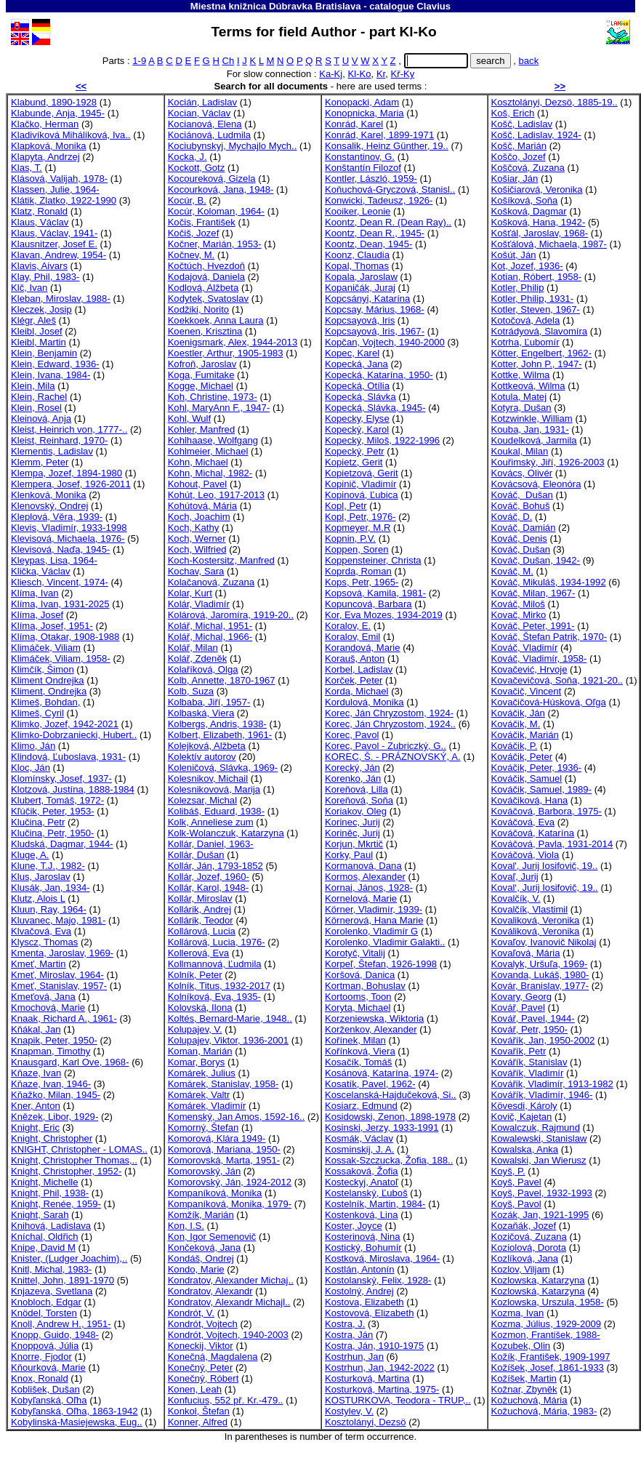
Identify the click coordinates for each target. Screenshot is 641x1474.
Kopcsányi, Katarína (367, 298)
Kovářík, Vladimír (527, 1073)
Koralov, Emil (352, 636)
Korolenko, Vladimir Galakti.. (385, 942)
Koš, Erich (513, 113)
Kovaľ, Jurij (515, 876)
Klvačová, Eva (41, 931)
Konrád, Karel (354, 124)
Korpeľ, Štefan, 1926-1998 (381, 963)
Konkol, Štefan (199, 1411)
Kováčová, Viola (525, 854)
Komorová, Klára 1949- (217, 1138)
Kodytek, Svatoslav (208, 298)
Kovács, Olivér (522, 473)
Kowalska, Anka (525, 1149)
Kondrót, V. (191, 1312)
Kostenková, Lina (361, 1214)
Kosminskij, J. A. (359, 1149)
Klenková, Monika (48, 494)
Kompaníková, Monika (215, 1192)
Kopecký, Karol (357, 429)
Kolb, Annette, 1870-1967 (221, 680)
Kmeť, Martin (38, 963)
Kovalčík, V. (516, 898)
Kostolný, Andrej (359, 1291)
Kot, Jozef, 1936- (527, 265)
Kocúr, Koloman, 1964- (216, 211)
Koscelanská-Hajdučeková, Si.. (390, 1094)
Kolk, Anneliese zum (211, 822)
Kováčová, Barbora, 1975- (546, 811)
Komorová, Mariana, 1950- (224, 1149)
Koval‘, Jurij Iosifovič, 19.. (544, 887)
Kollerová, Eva (199, 953)
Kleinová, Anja (41, 418)
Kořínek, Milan (355, 1040)
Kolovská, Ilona (200, 1007)
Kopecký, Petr (354, 451)
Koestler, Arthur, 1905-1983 (225, 353)
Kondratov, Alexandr (210, 1291)
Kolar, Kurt (190, 593)
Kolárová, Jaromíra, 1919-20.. (231, 614)
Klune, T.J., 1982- (48, 865)
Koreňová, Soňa (359, 800)
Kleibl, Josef (37, 331)
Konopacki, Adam (362, 102)
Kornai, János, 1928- (369, 887)
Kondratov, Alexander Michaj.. (231, 1280)
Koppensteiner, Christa (373, 560)
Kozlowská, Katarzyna (538, 1291)
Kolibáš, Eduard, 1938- (216, 811)
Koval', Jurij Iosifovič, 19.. (544, 865)
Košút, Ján (513, 254)
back (529, 60)
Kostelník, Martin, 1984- (375, 1203)
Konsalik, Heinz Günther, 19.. (386, 145)
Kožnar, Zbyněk (524, 1389)
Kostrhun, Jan (354, 1356)
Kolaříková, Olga (203, 669)
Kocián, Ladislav (202, 102)
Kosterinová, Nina (362, 1236)
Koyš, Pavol (516, 1203)
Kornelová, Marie (361, 898)
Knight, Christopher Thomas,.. (74, 1160)
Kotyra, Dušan (521, 407)
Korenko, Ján (353, 778)
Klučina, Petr (38, 822)
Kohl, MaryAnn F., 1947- (219, 407)
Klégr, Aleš (33, 320)
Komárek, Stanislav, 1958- (223, 1083)
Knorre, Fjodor (41, 1356)
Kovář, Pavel (518, 1007)
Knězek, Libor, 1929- (54, 1116)
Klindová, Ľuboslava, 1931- (68, 756)
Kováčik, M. (516, 723)
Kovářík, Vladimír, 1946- (542, 1094)
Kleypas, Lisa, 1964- (54, 560)
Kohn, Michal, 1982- (210, 473)
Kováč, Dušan (522, 494)
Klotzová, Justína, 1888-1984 (72, 789)
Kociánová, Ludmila (209, 134)
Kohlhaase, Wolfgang (213, 440)
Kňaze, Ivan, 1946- (51, 1083)
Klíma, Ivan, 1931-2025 (60, 603)
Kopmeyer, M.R (357, 527)
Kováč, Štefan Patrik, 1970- (549, 636)
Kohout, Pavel (197, 483)
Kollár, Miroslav (200, 898)
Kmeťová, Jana (43, 996)
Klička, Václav (40, 571)
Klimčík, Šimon (42, 669)
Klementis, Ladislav (52, 451)
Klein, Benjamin (44, 353)
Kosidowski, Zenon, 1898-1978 (390, 1116)
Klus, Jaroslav (40, 876)
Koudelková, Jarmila (534, 440)
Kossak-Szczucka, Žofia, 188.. (389, 1160)
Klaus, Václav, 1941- (54, 233)
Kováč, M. (512, 571)
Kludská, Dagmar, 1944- (62, 843)
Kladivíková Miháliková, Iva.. (71, 134)
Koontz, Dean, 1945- (368, 244)
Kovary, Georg (521, 996)
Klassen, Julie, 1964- (55, 189)
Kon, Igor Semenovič (212, 1236)
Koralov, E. (348, 625)
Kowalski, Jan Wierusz (538, 1160)
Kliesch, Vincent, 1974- (59, 582)
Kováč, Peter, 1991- (533, 625)
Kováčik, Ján (518, 713)
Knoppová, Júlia (44, 1345)
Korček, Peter (353, 680)
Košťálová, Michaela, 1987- (549, 244)
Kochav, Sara (196, 571)
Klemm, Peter (39, 462)
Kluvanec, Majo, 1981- (58, 920)
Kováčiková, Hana (529, 800)
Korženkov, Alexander (371, 1029)
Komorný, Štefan (203, 1127)
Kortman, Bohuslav (365, 985)
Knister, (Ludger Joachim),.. (69, 1258)
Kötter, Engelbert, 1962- (541, 353)
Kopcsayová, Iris (360, 320)
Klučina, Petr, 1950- (52, 833)
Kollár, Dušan (196, 854)
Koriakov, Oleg (356, 811)
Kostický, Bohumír (363, 1247)
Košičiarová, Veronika (537, 189)
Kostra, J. (345, 1323)
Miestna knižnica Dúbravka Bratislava (275, 6)
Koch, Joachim (199, 516)
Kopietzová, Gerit (361, 473)
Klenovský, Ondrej (49, 505)
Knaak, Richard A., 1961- (64, 1018)
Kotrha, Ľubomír (525, 342)
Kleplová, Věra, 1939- (56, 516)
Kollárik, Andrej (199, 909)
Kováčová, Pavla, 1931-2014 (552, 843)
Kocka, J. (187, 156)
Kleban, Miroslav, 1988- (60, 298)
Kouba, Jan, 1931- (530, 429)
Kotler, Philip (517, 287)
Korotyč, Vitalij (355, 953)
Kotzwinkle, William (532, 418)
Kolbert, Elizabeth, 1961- (220, 734)
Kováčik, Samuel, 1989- (541, 789)
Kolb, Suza (191, 691)
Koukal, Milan (520, 451)
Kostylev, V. (349, 1411)
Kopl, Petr (346, 505)
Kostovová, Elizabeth (369, 1312)
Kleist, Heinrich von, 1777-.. (69, 429)
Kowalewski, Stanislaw (539, 1138)
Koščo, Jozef (518, 156)
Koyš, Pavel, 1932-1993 (541, 1192)
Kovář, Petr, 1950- (529, 1029)
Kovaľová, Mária (525, 953)
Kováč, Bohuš (520, 505)
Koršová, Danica (360, 974)
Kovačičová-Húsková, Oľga (548, 702)
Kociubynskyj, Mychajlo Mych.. (232, 145)
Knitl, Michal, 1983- (51, 1269)
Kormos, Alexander (365, 876)
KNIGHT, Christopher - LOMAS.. (79, 1149)
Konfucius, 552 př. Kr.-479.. (225, 1400)
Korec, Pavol (352, 734)
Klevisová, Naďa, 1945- (60, 549)
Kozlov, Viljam (520, 1269)
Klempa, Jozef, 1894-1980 (66, 473)
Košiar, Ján (515, 178)
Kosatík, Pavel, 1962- (370, 1083)
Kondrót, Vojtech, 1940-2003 (228, 1334)
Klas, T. (26, 167)
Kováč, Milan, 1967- (533, 593)
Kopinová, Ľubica (361, 494)
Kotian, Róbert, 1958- (536, 276)
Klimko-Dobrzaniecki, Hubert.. (74, 734)
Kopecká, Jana (356, 364)
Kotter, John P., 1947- (536, 364)
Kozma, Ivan (517, 1312)
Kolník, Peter (195, 974)
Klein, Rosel (36, 407)
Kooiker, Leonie (357, 211)
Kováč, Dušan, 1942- (535, 560)
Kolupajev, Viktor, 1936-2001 (228, 1040)
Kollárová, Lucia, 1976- (216, 942)
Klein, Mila (33, 385)
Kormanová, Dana (363, 865)
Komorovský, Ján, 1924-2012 (230, 1182)
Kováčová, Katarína (532, 833)
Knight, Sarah (39, 1214)
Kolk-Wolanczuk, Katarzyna (226, 833)
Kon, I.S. (186, 1225)
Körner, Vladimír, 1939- (373, 909)
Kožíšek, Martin (524, 1378)
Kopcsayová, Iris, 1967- (374, 331)
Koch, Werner (197, 538)
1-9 (139, 60)
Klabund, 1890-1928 (54, 102)
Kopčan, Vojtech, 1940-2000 (385, 342)
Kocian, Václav (199, 113)
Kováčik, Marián (525, 734)
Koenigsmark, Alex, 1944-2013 (233, 342)
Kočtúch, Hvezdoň (206, 265)
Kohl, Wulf (189, 418)
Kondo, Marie (196, 1269)
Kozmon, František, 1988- (545, 1334)
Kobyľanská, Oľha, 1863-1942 (74, 1411)
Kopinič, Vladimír (360, 483)
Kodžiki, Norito (199, 309)
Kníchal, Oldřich (44, 1236)
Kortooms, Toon (358, 996)
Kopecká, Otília (357, 385)
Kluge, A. (30, 854)
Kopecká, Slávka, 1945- (375, 407)
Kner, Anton (35, 1105)
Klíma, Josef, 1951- (52, 625)
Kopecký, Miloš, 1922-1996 (382, 440)
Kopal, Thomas (357, 265)
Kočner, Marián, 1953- (215, 244)
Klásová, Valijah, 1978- (59, 178)
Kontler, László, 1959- (371, 178)
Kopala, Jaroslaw (361, 276)
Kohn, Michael (198, 462)
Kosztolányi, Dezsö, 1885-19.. (554, 102)
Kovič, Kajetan (521, 1116)
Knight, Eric (35, 1127)
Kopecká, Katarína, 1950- (379, 374)
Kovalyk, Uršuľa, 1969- (539, 963)
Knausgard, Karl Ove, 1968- (70, 1062)
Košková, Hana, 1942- (538, 222)
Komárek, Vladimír (207, 1105)
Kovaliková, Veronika (535, 920)
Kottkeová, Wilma (528, 385)
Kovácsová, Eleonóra (536, 483)
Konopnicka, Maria (364, 113)
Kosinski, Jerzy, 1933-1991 (381, 1127)
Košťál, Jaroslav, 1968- (540, 233)
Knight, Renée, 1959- (56, 1203)
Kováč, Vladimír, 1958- (539, 658)
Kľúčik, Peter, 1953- (52, 811)
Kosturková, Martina (367, 1378)
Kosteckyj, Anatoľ (361, 1182)
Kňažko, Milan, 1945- (55, 1094)
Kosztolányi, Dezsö (365, 1422)
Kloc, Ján (30, 767)
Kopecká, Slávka (360, 396)
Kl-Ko (359, 73)
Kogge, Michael (200, 385)
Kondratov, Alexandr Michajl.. (229, 1302)
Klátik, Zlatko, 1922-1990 (63, 200)
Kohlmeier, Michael (208, 451)
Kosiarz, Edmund (361, 1105)
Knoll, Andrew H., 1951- (61, 1323)
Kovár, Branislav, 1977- (540, 985)
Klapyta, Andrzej (45, 156)
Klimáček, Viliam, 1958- (60, 658)
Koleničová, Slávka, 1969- (223, 767)
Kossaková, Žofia (361, 1171)
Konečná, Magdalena (213, 1356)
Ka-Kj (330, 73)
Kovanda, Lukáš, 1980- (540, 974)
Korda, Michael (356, 691)
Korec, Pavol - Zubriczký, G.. (385, 745)
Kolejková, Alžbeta (207, 745)
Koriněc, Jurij (352, 833)
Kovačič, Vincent (526, 691)
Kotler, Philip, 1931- (532, 298)
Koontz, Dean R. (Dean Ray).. (388, 222)
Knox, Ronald (39, 1378)
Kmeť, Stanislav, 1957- (59, 985)
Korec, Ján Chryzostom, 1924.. (390, 723)
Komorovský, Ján (204, 1171)
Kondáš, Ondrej (201, 1258)
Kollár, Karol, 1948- (208, 887)
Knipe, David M (43, 1247)
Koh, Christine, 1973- (212, 396)
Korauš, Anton (354, 658)
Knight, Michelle (44, 1182)
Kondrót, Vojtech (203, 1323)
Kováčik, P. (514, 745)
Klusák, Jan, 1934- (50, 887)
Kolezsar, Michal (202, 800)
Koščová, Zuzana (528, 167)
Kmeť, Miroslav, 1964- (57, 974)
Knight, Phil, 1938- (50, 1192)
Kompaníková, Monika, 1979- (230, 1203)
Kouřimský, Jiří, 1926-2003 (548, 462)
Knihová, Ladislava (51, 1225)
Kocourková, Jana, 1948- (221, 189)
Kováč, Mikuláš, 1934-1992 (548, 582)
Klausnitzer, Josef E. (54, 244)
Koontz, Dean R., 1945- (374, 233)
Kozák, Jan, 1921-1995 (540, 1214)
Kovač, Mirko (519, 614)
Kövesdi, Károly (524, 1105)
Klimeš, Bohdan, (45, 702)
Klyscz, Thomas (44, 942)
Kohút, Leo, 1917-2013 (216, 494)
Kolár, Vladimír (199, 603)
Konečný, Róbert (203, 1378)
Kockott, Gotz (196, 167)
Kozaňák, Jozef (524, 1225)
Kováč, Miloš (518, 603)
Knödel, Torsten (44, 1312)
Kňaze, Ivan (36, 1073)
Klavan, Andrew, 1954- (58, 254)
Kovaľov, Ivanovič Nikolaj (544, 942)
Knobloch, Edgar (46, 1302)
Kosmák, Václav (359, 1138)
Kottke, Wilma (520, 374)
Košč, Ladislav (522, 124)
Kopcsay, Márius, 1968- (374, 309)
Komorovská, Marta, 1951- (224, 1160)
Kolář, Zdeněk (197, 658)
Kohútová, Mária (202, 505)
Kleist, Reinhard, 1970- (59, 440)
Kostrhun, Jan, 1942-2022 (380, 1367)
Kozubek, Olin (521, 1345)
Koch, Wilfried (197, 549)
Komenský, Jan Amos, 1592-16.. (236, 1116)
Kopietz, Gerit (353, 462)
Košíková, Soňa (524, 200)
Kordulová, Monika (364, 702)
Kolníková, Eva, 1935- (214, 996)
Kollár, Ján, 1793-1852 (215, 865)
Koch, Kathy (193, 527)
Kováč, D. (512, 516)
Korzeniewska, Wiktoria (374, 1018)
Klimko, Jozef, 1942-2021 (64, 723)
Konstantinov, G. (360, 156)
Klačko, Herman (44, 124)
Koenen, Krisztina (205, 331)
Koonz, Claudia (357, 254)
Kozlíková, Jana (525, 1258)
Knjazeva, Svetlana (51, 1291)
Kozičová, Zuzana (529, 1236)
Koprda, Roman (358, 571)
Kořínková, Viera (360, 1051)
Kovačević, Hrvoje (529, 669)
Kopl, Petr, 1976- (360, 516)
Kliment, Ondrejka (48, 691)
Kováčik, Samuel (527, 778)
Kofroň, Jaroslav (202, 364)
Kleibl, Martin (38, 342)
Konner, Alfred (197, 1422)
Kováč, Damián (523, 527)
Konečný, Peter (200, 1367)
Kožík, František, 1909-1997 (550, 1356)
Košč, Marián (519, 145)
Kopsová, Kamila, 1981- (375, 593)
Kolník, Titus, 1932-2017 (219, 985)
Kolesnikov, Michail (208, 778)
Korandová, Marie (362, 647)
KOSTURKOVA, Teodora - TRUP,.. (398, 1400)
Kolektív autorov (202, 756)
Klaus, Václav (39, 222)
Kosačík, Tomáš (358, 1062)
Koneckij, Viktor (200, 1345)
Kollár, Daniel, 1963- (211, 843)
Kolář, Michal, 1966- (210, 636)
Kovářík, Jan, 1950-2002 (543, 1040)
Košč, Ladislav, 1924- (536, 134)
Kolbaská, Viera (201, 713)
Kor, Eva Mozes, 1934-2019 (384, 614)
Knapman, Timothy (50, 1051)
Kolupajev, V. (195, 1029)
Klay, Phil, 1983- (45, 276)
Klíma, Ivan (35, 593)
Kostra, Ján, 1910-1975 (374, 1345)
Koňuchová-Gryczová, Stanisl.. (390, 189)
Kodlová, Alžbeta (203, 287)
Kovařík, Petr (519, 1051)
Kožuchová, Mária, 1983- (544, 1411)
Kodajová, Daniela (206, 276)
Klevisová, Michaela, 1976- (68, 538)
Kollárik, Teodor (200, 920)
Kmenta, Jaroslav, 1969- (62, 953)
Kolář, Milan (193, 647)
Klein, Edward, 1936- (55, 364)
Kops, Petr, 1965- (361, 582)
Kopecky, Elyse (357, 418)
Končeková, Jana (204, 1247)
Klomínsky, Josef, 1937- (61, 778)
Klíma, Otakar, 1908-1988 (65, 636)
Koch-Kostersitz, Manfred (221, 560)
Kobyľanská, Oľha (49, 1400)
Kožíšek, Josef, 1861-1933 (547, 1367)
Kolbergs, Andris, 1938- (217, 723)
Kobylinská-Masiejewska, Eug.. (76, 1422)
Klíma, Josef (37, 614)
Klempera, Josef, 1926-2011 (71, 483)
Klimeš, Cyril (37, 713)
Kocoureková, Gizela (212, 178)
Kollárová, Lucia (201, 931)
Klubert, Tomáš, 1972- (57, 800)
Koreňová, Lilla (356, 789)
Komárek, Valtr (199, 1094)
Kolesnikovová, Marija (214, 789)
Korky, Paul (349, 854)
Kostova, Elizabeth (364, 1302)
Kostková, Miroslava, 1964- (382, 1258)
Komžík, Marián (201, 1214)
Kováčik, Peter (522, 756)
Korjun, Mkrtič (354, 843)
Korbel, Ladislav (358, 669)
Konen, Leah (195, 1389)
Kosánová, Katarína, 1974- (381, 1073)
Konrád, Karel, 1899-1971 (379, 134)
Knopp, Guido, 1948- (55, 1334)
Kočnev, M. (191, 254)
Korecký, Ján (352, 767)
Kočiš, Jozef (193, 233)
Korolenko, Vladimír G (371, 931)
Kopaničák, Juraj (360, 287)
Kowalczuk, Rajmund (535, 1127)
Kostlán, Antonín (359, 1269)
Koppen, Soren (356, 549)
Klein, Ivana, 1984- (50, 374)
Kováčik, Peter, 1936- (536, 767)
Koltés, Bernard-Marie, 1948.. (230, 1018)
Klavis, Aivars (39, 265)
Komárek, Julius (201, 1073)
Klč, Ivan (29, 287)
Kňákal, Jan (36, 1029)
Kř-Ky (403, 73)
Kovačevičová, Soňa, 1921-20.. (557, 680)
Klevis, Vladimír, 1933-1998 (69, 527)
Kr (380, 73)
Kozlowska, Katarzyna (538, 1280)
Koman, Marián (200, 1051)
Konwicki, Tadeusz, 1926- (378, 200)
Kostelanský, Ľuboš (366, 1192)
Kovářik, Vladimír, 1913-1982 (552, 1083)
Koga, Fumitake (201, 374)
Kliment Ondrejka (47, 680)
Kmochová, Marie (48, 1007)
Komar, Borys (196, 1062)
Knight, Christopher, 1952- (66, 1171)
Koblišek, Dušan (45, 1389)
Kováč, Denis (519, 538)
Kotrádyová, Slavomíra (539, 331)
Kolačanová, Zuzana (211, 582)
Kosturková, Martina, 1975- (382, 1389)
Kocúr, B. (187, 200)
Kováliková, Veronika (535, 931)
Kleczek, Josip (41, 309)
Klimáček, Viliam (46, 647)
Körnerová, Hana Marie (374, 920)
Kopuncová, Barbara (368, 603)
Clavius (433, 6)
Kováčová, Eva (523, 822)
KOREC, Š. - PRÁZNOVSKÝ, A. (393, 756)
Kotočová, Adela (525, 320)
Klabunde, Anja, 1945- (58, 113)
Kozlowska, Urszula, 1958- (547, 1302)
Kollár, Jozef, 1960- (208, 876)
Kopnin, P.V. (350, 538)
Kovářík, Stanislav (529, 1062)
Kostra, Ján (349, 1334)
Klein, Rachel (39, 396)
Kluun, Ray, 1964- (48, 909)
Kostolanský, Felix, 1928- (378, 1280)
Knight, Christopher (51, 1138)
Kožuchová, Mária (529, 1400)
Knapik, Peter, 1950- (54, 1040)
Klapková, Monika (48, 145)
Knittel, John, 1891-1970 (62, 1280)
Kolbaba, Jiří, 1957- (209, 702)
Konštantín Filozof (363, 167)
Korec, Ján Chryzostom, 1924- (389, 713)
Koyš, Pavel (516, 1182)
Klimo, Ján (33, 745)
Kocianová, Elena (205, 124)
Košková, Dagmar (529, 211)
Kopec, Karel (352, 353)
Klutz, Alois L (38, 898)
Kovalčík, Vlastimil (529, 909)
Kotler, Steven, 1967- (535, 309)
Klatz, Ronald (39, 211)
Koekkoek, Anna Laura (216, 320)
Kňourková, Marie (48, 1367)
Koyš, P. (508, 1171)
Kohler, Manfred (201, 429)
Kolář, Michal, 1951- (210, 625)
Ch (228, 60)
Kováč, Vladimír (524, 647)
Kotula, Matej (519, 396)
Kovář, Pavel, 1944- (533, 1018)
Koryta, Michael (357, 1007)
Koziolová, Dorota (528, 1247)
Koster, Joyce (353, 1225)
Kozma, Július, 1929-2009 (546, 1323)
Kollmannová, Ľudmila (215, 963)
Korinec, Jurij (352, 822)
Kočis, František (201, 222)
